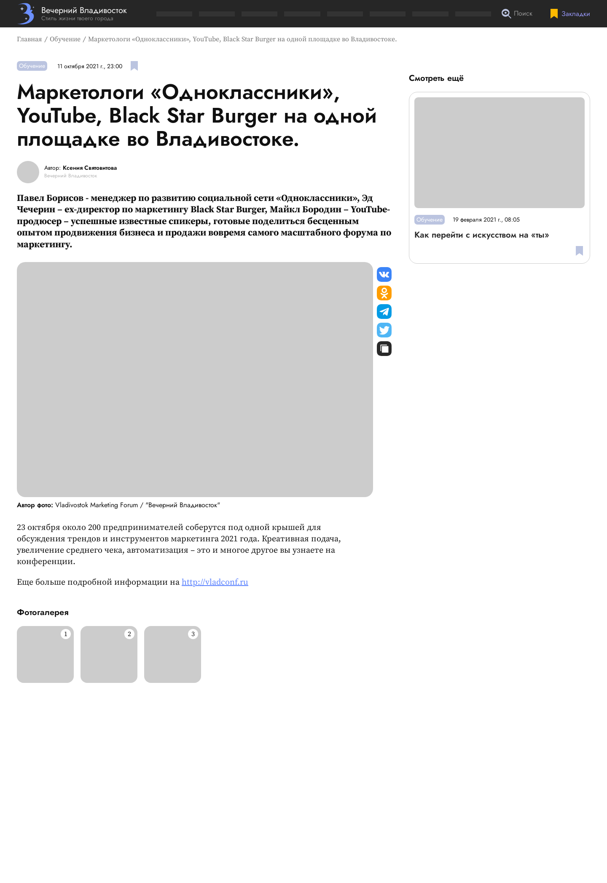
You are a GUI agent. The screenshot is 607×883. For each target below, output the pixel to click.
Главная (29, 39)
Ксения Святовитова (90, 168)
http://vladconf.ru (215, 582)
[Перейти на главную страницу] (72, 13)
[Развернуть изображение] (45, 654)
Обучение (65, 39)
